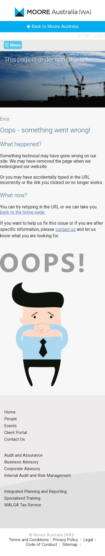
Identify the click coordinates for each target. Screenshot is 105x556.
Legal (88, 539)
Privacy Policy (65, 539)
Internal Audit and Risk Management (37, 476)
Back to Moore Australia (52, 26)
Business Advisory (21, 462)
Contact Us (14, 439)
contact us (65, 229)
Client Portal (15, 433)
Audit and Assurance (23, 455)
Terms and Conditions (29, 539)
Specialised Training (22, 498)
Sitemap (70, 544)
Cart (83, 35)
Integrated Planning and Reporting (35, 492)
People (10, 419)
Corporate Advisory (22, 469)
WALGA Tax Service (22, 505)
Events (10, 426)
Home (10, 412)
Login (99, 35)
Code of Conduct (41, 544)
